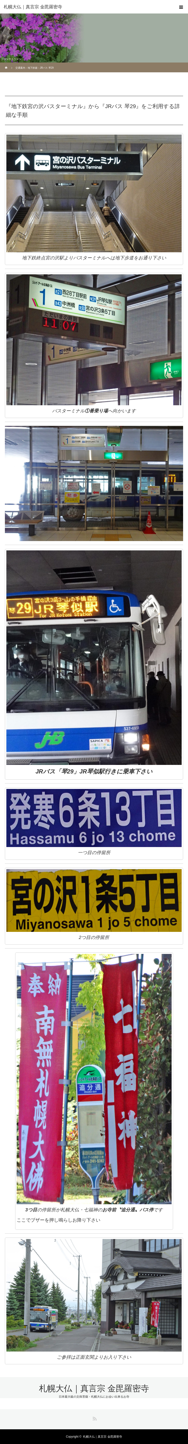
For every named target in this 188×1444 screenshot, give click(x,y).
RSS (94, 1417)
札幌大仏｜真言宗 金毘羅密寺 (33, 6)
